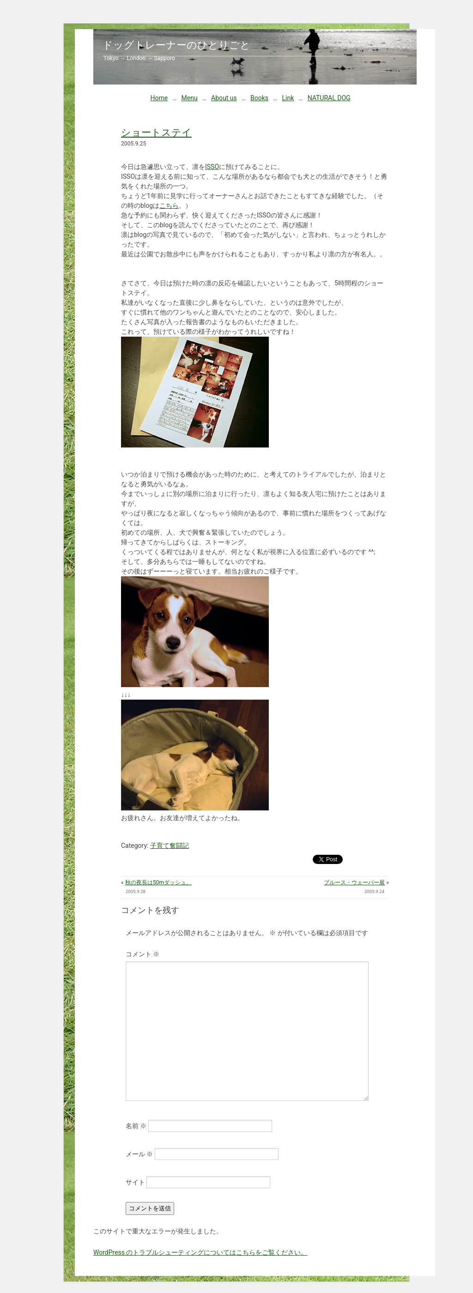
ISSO (212, 166)
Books (259, 98)
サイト (135, 1182)
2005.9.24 (374, 891)
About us (224, 98)
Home (159, 98)
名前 (136, 1126)
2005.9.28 (136, 891)
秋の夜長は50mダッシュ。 (158, 882)
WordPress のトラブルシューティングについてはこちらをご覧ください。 (200, 1252)
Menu (190, 98)
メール (139, 1154)
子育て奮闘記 (169, 845)
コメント (142, 954)
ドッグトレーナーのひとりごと (176, 45)
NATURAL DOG (329, 98)
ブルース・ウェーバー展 (354, 882)
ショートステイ (156, 132)
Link (288, 98)
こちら (169, 205)
